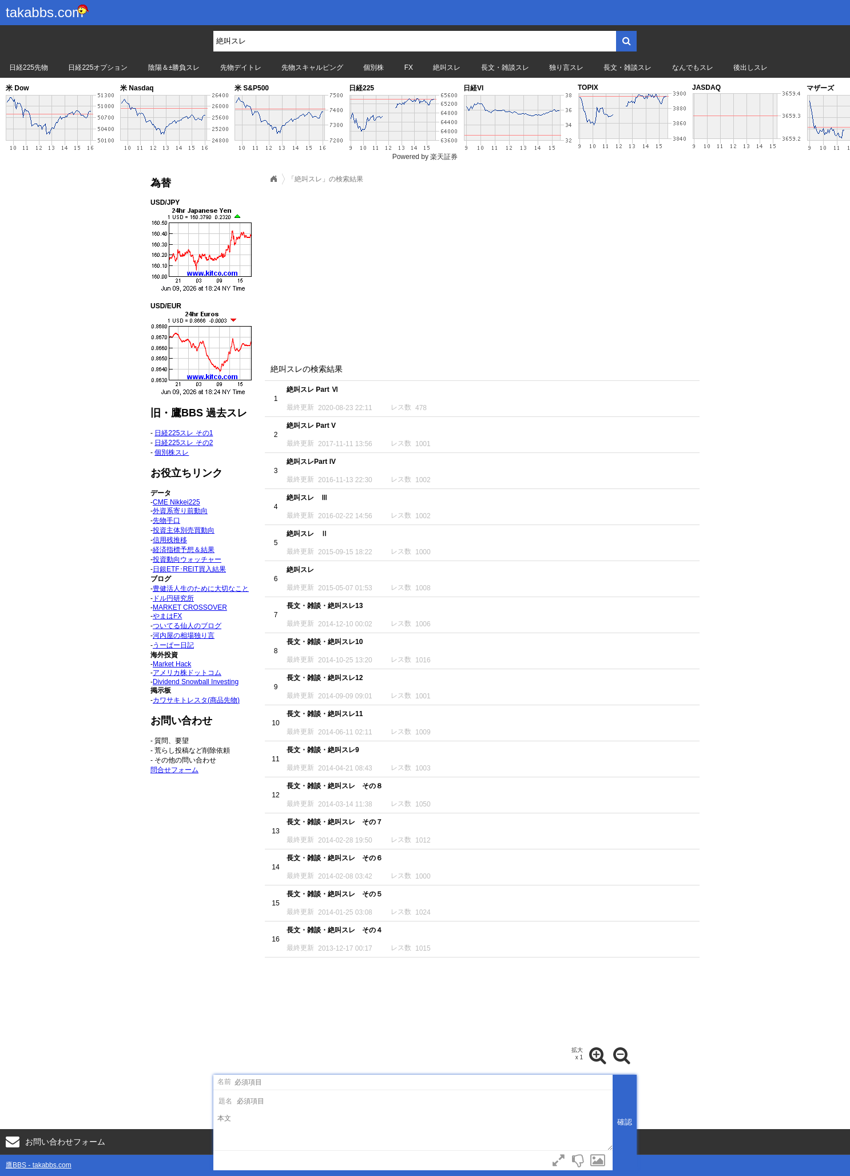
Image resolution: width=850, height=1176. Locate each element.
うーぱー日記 (173, 645)
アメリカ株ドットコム (187, 673)
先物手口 (166, 521)
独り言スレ (566, 67)
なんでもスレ (692, 67)
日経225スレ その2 (183, 443)
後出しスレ (750, 67)
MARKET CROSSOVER (190, 607)
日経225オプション (98, 67)
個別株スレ (171, 452)
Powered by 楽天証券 (425, 157)
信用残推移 (170, 540)
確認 (624, 1122)
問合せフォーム (174, 770)
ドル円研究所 (173, 598)
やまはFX (167, 616)
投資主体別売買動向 (184, 530)
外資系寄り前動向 (180, 511)
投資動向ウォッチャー (187, 559)
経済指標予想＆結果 (184, 550)
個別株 (373, 67)
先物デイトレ (240, 67)
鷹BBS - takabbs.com (39, 1165)
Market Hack (172, 664)
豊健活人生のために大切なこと (201, 589)
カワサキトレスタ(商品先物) (196, 700)
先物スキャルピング (312, 67)
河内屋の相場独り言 (184, 635)
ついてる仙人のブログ (187, 626)
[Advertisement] (482, 270)
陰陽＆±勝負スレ (174, 67)
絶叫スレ (446, 67)
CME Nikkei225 (176, 502)
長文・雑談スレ (505, 67)
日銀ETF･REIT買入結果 (189, 569)
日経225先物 (28, 67)
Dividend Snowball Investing (196, 682)
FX (408, 67)
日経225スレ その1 (183, 433)
